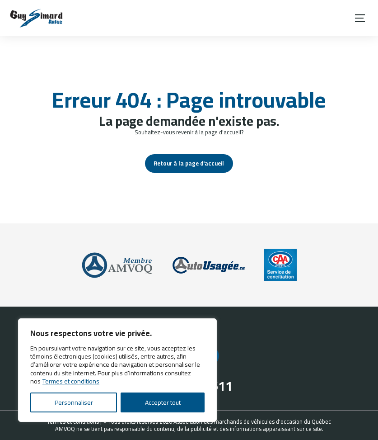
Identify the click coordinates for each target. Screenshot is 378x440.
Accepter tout (163, 402)
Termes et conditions (70, 381)
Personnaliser (74, 402)
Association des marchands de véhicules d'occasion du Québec (252, 421)
